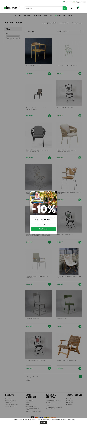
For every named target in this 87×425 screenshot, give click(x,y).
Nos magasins (68, 2)
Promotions (60, 15)
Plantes (18, 15)
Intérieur (37, 15)
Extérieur (27, 15)
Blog (70, 15)
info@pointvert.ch (80, 2)
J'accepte (43, 422)
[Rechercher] (45, 8)
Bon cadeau (48, 15)
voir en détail (70, 419)
